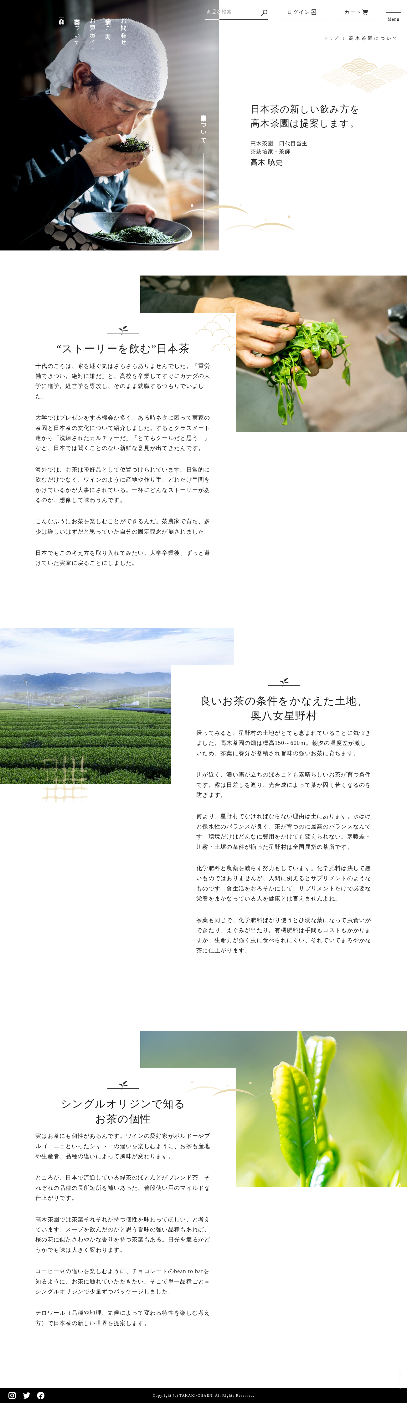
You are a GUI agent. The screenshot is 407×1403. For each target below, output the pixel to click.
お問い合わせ (124, 28)
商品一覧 (62, 15)
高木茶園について (77, 29)
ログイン (299, 12)
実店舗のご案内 (108, 22)
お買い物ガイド (93, 31)
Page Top (398, 1376)
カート (353, 12)
